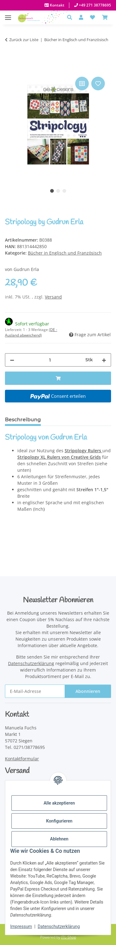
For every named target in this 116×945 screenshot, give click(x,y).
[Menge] (50, 360)
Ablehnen (59, 838)
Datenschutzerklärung (59, 926)
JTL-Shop (68, 937)
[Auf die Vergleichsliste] (82, 83)
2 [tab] (58, 191)
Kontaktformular (22, 759)
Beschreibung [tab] (23, 420)
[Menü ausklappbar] (8, 14)
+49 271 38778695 (94, 5)
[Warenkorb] (105, 17)
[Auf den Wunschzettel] (98, 83)
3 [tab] (64, 191)
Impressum (21, 926)
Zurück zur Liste (23, 39)
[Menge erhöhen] (104, 360)
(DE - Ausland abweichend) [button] (31, 332)
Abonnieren (87, 691)
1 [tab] (52, 191)
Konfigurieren (59, 820)
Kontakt (56, 5)
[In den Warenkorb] (10, 68)
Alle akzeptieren (59, 803)
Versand (53, 297)
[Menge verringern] (12, 360)
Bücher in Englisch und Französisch (65, 253)
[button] (71, 17)
